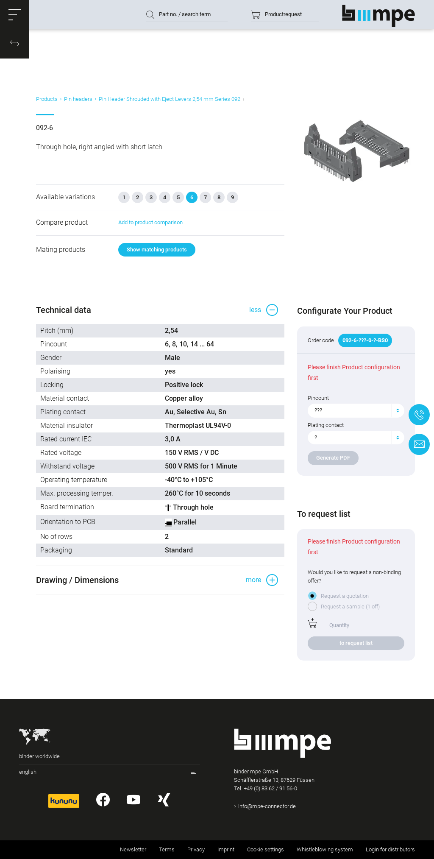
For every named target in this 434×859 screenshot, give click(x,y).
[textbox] (352, 410)
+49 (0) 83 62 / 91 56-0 (270, 788)
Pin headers (78, 99)
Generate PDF (333, 458)
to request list (356, 643)
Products (47, 99)
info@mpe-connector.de (267, 806)
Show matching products (157, 249)
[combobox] (356, 410)
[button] (15, 15)
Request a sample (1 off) (350, 606)
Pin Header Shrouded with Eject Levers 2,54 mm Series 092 (169, 99)
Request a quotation (345, 596)
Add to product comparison (150, 222)
